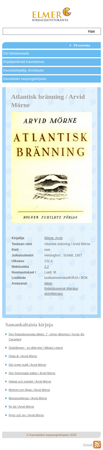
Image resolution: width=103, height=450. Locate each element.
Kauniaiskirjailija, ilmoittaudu (23, 70)
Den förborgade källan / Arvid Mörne (32, 373)
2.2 (46, 267)
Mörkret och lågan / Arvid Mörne (29, 389)
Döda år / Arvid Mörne (23, 356)
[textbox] (43, 31)
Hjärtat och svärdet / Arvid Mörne (30, 381)
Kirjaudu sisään (92, 444)
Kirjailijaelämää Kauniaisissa (23, 62)
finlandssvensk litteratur (61, 288)
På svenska (82, 45)
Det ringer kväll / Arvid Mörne (27, 364)
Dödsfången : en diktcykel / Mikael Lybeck (36, 347)
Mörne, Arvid (53, 238)
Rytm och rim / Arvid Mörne (26, 415)
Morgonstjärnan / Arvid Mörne (28, 398)
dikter (48, 283)
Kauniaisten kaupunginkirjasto (24, 79)
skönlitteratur (53, 294)
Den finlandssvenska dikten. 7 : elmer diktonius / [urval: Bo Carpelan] (46, 337)
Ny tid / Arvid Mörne (21, 406)
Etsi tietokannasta (16, 53)
